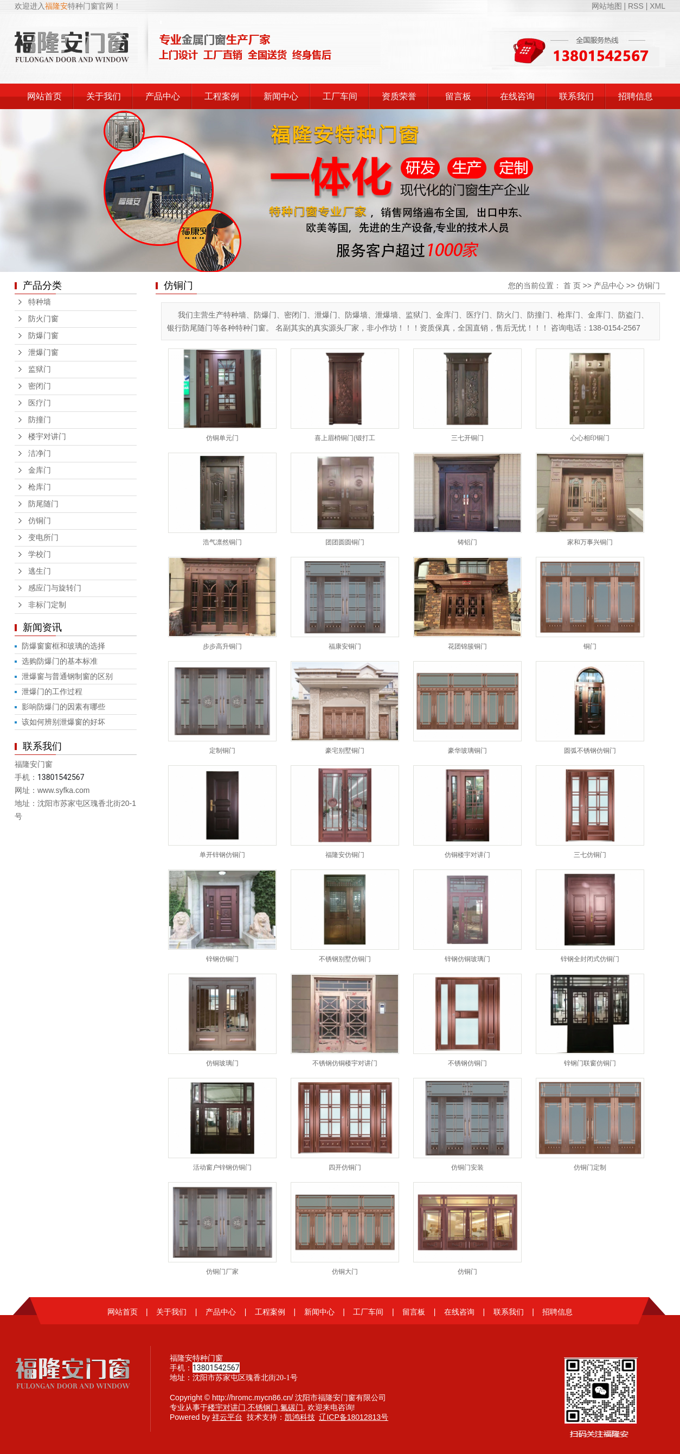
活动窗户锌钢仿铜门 (222, 1167)
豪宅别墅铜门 (344, 750)
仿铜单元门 (222, 438)
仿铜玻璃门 (222, 1063)
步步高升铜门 (222, 646)
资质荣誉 (399, 96)
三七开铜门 (467, 438)
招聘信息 (635, 96)
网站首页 (44, 96)
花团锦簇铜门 (467, 646)
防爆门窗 (43, 336)
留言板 (458, 96)
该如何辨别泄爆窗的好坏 (63, 722)
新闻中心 (281, 96)
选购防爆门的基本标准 (60, 661)
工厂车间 (340, 96)
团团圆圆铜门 (344, 542)
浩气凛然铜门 (222, 542)
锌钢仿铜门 (222, 959)
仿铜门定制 (590, 1167)
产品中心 (162, 96)
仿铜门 (39, 521)
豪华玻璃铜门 (467, 750)
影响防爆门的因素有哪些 (63, 706)
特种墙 (39, 302)
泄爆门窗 (43, 352)
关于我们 (103, 96)
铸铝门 (467, 542)
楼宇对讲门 (47, 437)
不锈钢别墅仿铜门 (345, 959)
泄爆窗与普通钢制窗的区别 (67, 676)
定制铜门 (222, 750)
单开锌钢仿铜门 (222, 855)
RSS (636, 6)
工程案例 (221, 96)
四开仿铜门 (345, 1167)
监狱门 (39, 369)
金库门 (39, 470)
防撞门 (39, 420)
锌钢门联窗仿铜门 (590, 1063)
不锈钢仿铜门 (467, 1063)
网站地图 (608, 6)
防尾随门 (43, 504)
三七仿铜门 (590, 855)
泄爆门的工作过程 (52, 691)
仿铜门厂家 (222, 1271)
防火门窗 (43, 319)
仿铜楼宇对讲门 (467, 855)
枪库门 (39, 487)
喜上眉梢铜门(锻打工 (345, 438)
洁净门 (39, 453)
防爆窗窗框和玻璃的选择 (63, 646)
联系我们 (576, 96)
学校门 (39, 554)
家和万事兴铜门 (590, 542)
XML (657, 6)
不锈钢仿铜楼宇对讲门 (344, 1063)
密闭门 (39, 386)
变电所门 (43, 538)
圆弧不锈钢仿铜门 (590, 750)
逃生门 (39, 571)
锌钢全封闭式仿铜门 (590, 959)
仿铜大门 (345, 1271)
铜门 (589, 646)
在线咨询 (517, 96)
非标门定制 (47, 605)
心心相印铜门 (590, 438)
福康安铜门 (345, 646)
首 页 (572, 285)
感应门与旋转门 (54, 588)
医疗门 (39, 403)
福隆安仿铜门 (344, 855)
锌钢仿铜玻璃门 (467, 959)
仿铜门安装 (467, 1167)
